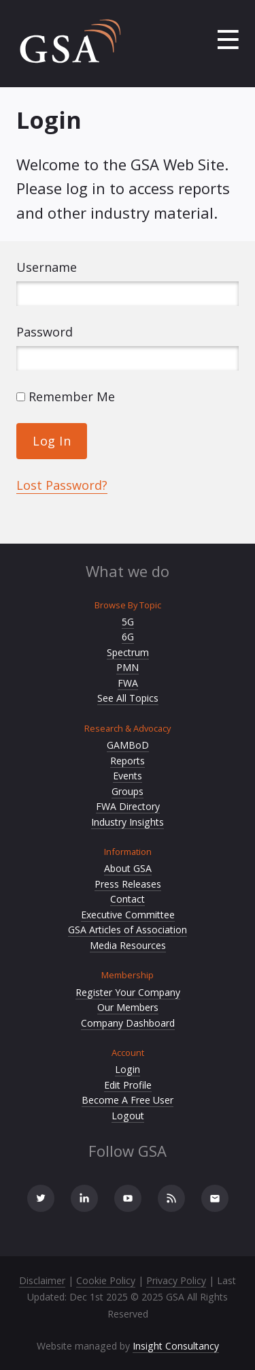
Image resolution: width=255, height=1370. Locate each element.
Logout (128, 1115)
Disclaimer (42, 1280)
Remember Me (65, 396)
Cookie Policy (105, 1280)
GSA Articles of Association (127, 929)
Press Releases (128, 883)
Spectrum (128, 652)
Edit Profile (128, 1084)
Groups (127, 791)
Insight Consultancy (176, 1345)
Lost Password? (61, 485)
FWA (128, 682)
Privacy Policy (176, 1280)
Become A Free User (127, 1099)
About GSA (128, 868)
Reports (127, 760)
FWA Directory (128, 806)
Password (44, 332)
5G (128, 621)
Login (127, 1069)
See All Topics (127, 697)
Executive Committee (128, 914)
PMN (127, 667)
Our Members (127, 1007)
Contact (127, 898)
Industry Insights (127, 821)
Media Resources (128, 945)
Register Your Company (127, 992)
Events (127, 775)
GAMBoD (128, 744)
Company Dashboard (128, 1022)
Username (46, 267)
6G (128, 636)
